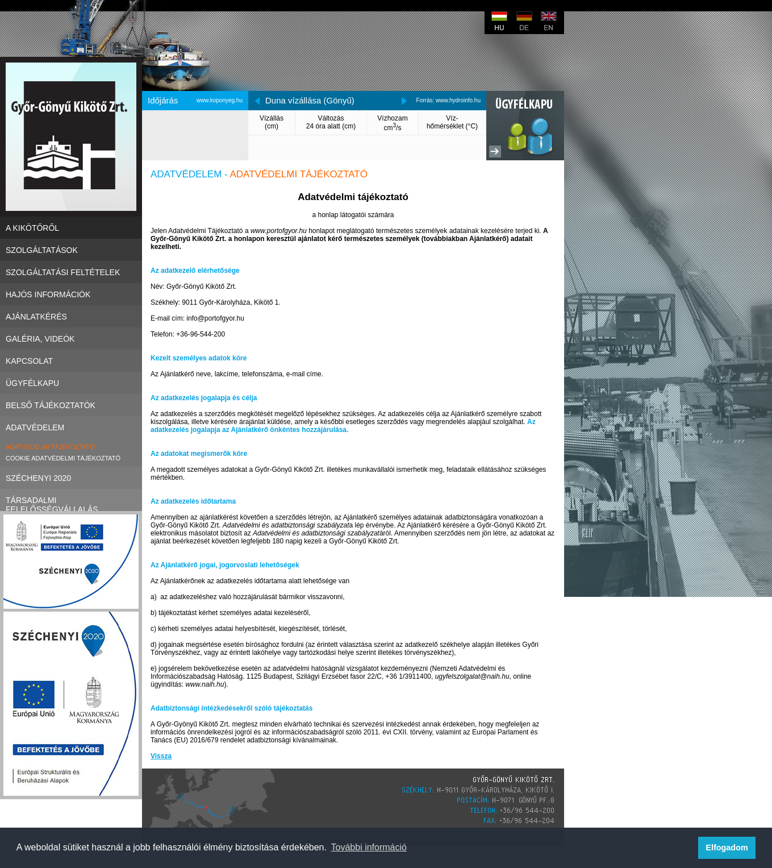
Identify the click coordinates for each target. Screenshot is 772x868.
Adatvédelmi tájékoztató (50, 446)
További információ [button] (369, 847)
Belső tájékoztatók (71, 405)
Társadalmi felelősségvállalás (71, 500)
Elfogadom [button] (727, 847)
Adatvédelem (71, 427)
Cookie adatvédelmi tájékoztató (63, 458)
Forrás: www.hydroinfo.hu (448, 100)
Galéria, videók (71, 338)
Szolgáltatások (71, 250)
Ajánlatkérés (71, 316)
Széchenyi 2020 (71, 478)
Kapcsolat (71, 361)
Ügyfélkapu (71, 383)
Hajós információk (71, 294)
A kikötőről (71, 228)
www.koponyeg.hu (220, 100)
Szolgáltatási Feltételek (71, 272)
